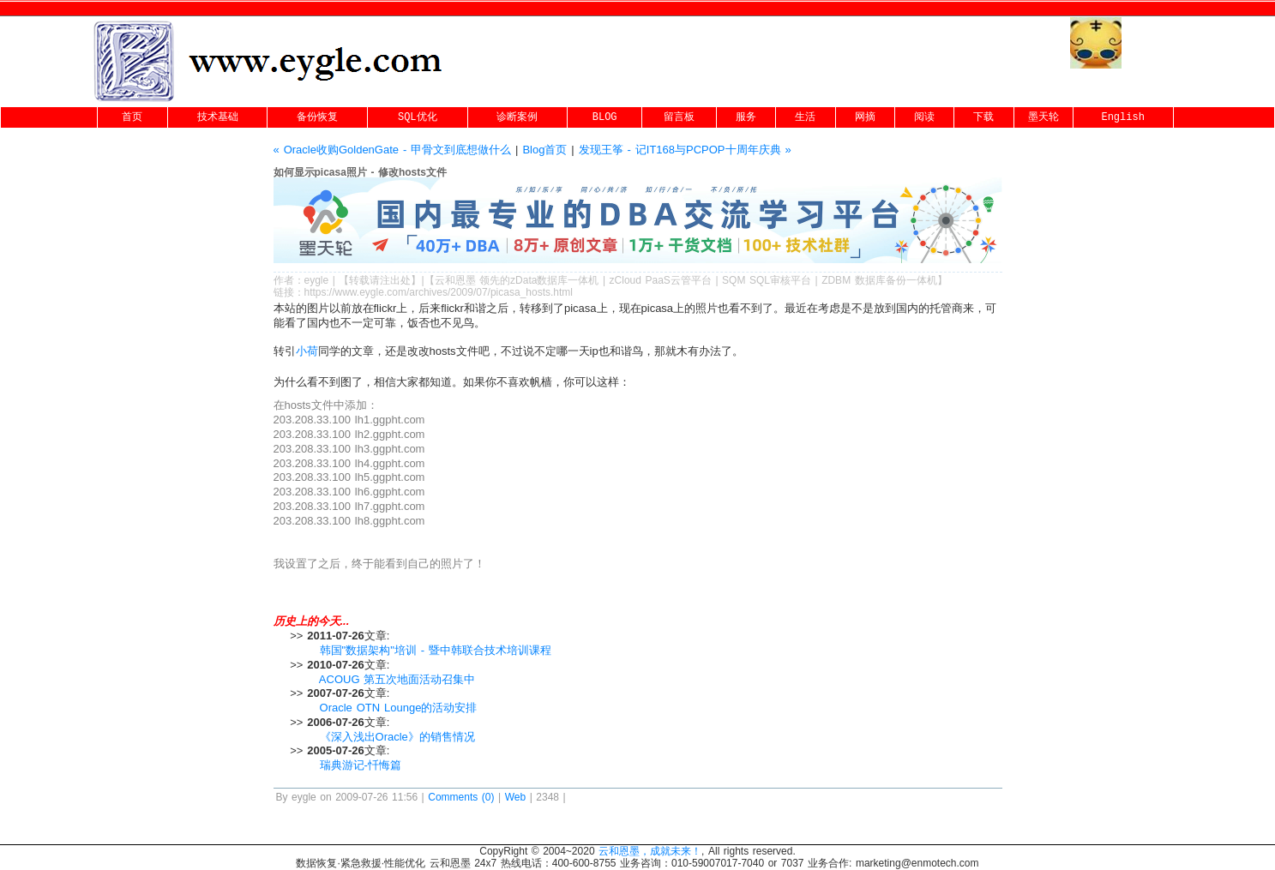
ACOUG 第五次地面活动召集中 (397, 679)
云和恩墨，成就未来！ (649, 851)
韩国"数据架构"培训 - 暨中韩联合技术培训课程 (435, 650)
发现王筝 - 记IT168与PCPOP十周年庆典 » (685, 149)
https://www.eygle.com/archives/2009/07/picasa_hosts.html (439, 292)
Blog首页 (544, 149)
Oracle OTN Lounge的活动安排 (399, 707)
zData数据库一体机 (554, 280)
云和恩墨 (455, 280)
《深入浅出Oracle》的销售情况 (397, 736)
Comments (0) (461, 797)
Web (515, 797)
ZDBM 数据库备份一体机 (879, 280)
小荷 (307, 351)
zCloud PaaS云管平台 (661, 280)
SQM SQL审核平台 (766, 280)
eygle (316, 280)
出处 (400, 280)
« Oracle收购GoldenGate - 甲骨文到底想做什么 (393, 149)
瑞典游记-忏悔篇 (360, 765)
